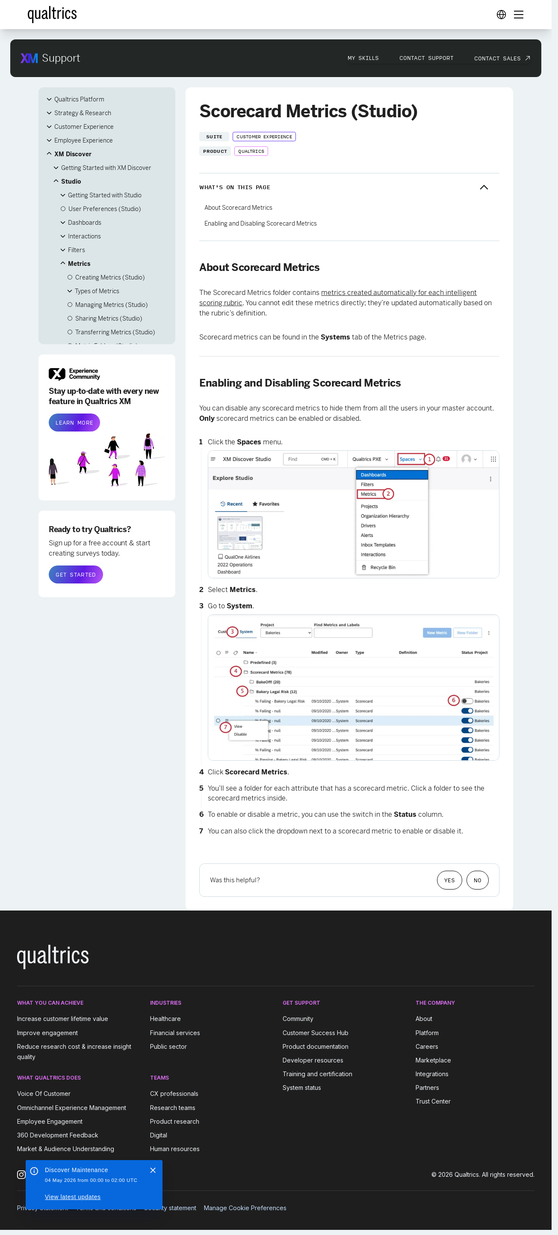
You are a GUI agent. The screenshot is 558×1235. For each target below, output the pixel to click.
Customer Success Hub (315, 1032)
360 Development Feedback (57, 1135)
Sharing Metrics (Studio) (108, 318)
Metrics (79, 264)
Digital (158, 1135)
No (477, 880)
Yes (449, 880)
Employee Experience (83, 140)
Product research (174, 1121)
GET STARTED (76, 574)
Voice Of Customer (44, 1094)
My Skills (363, 58)
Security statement (170, 1207)
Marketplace (433, 1060)
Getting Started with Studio (105, 195)
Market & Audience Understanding (65, 1148)
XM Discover (73, 154)
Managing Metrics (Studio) (111, 305)
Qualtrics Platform (79, 99)
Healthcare (165, 1019)
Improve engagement (47, 1032)
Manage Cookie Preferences (245, 1207)
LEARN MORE (74, 422)
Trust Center (433, 1101)
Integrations (432, 1073)
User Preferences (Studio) (104, 209)
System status (302, 1087)
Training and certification (317, 1073)
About (424, 1019)
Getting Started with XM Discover (106, 168)
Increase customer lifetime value (62, 1019)
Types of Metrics (97, 291)
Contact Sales (497, 58)
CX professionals (174, 1094)
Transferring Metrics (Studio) (115, 332)
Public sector (168, 1046)
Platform (427, 1032)
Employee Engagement (50, 1121)
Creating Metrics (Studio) (110, 277)
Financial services (175, 1032)
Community (298, 1019)
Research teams (172, 1107)
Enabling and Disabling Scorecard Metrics (260, 223)
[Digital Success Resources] (501, 14)
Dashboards (84, 222)
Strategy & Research (82, 113)
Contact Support (426, 58)
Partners (427, 1087)
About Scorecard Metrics (238, 207)
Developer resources (313, 1060)
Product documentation (315, 1046)
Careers (427, 1046)
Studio (71, 181)
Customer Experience (84, 127)
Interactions (84, 236)
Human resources (175, 1148)
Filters (76, 250)
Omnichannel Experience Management (71, 1107)
